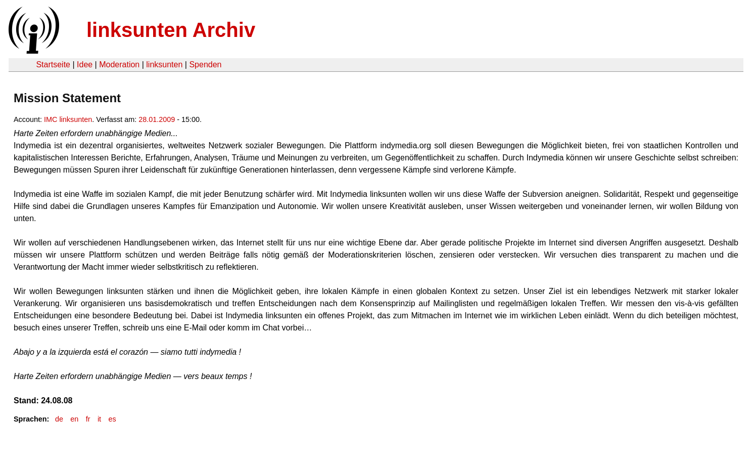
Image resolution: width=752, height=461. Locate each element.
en (74, 419)
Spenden (205, 64)
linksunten (164, 64)
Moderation (119, 64)
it (99, 419)
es (112, 419)
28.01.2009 (156, 119)
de (59, 419)
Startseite (53, 64)
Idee (84, 64)
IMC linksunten (68, 119)
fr (88, 419)
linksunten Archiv (170, 30)
